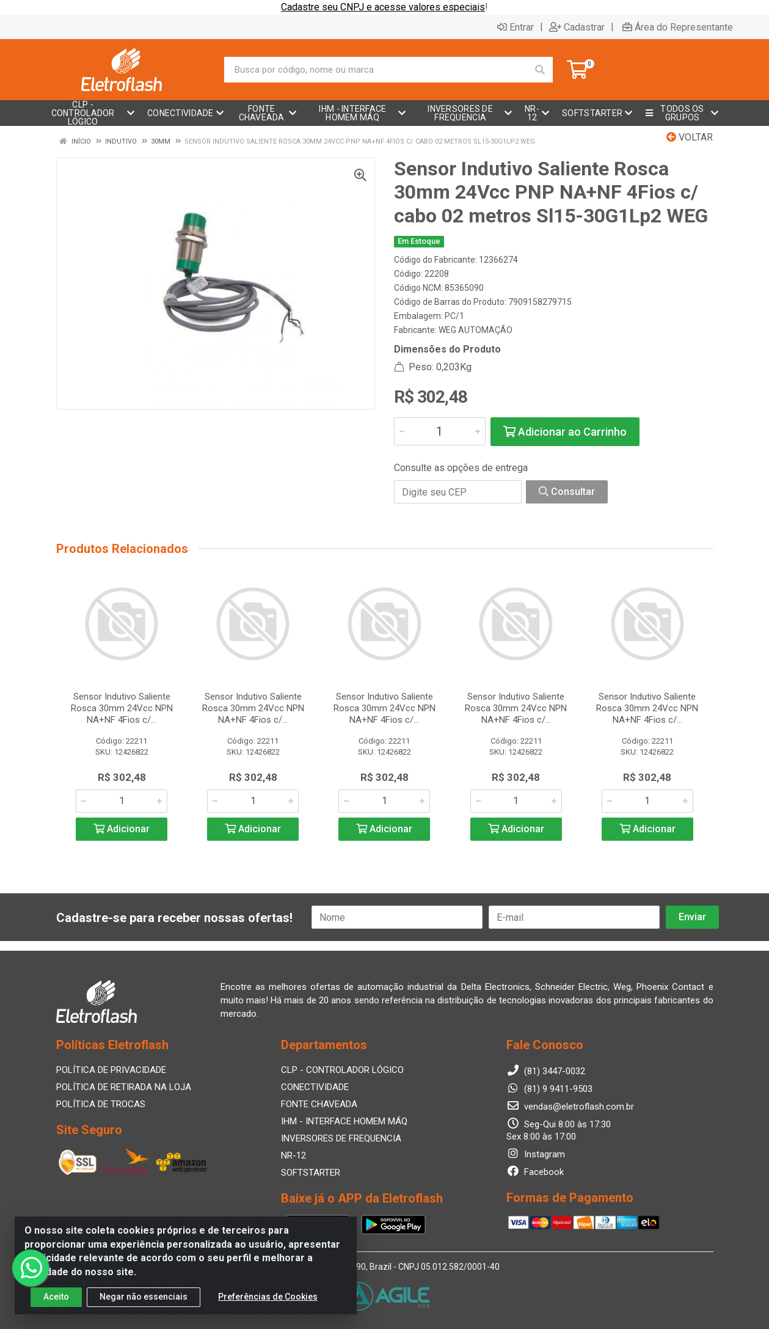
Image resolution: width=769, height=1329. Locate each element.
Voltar (689, 137)
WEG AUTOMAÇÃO (475, 330)
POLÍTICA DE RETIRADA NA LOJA (123, 1087)
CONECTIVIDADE (315, 1087)
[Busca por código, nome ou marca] (376, 69)
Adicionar (121, 829)
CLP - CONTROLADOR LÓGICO (342, 1069)
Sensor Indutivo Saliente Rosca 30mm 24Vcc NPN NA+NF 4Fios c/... (122, 708)
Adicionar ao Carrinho (565, 431)
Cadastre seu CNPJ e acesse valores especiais (383, 7)
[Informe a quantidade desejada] (440, 431)
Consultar (567, 491)
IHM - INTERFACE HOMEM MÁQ (344, 1121)
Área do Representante (677, 27)
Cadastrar (577, 27)
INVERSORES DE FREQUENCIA (341, 1138)
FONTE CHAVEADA (319, 1104)
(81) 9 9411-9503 (549, 1088)
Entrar (515, 27)
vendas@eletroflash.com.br (570, 1106)
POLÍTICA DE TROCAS (100, 1104)
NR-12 (293, 1155)
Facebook (535, 1171)
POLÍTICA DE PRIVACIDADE (111, 1069)
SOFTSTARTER (310, 1172)
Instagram (535, 1154)
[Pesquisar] (540, 69)
